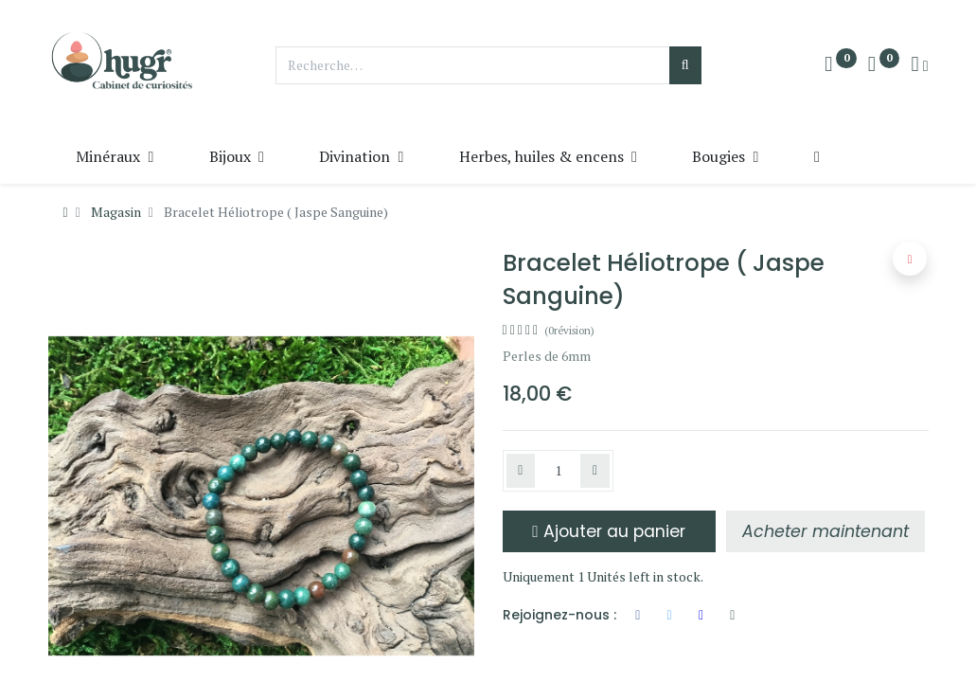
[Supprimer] (521, 471)
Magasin (116, 212)
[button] (816, 156)
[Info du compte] (919, 65)
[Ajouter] (595, 471)
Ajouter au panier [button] (608, 531)
